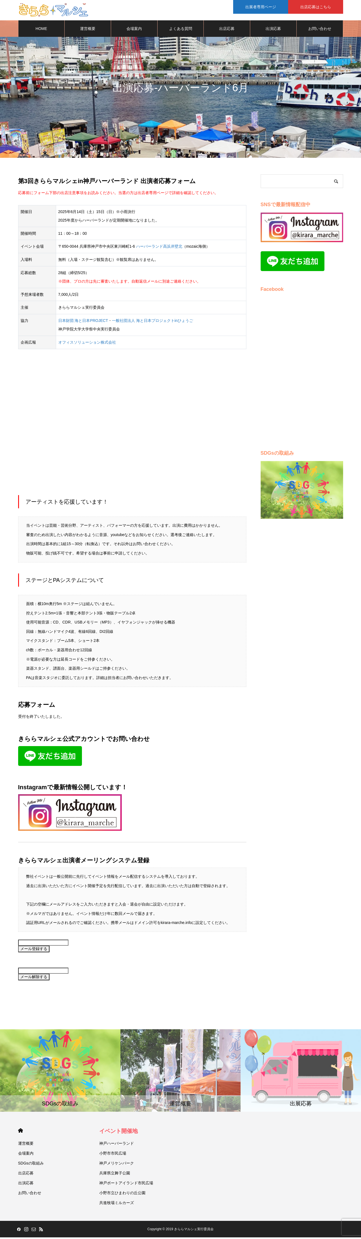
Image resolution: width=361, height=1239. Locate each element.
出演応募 (273, 30)
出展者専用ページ (260, 7)
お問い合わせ (319, 30)
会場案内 (134, 30)
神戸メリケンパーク (116, 1165)
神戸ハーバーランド (116, 1145)
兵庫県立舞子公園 (114, 1174)
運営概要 (87, 30)
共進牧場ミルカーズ (116, 1204)
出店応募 (227, 30)
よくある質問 (180, 30)
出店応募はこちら (315, 7)
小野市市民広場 (112, 1155)
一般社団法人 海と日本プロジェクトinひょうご (152, 322)
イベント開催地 (118, 1133)
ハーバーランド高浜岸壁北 (159, 248)
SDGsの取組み (31, 1165)
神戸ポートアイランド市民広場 (126, 1184)
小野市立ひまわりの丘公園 (122, 1194)
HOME (41, 30)
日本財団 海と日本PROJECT (83, 322)
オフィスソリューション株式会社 (87, 344)
